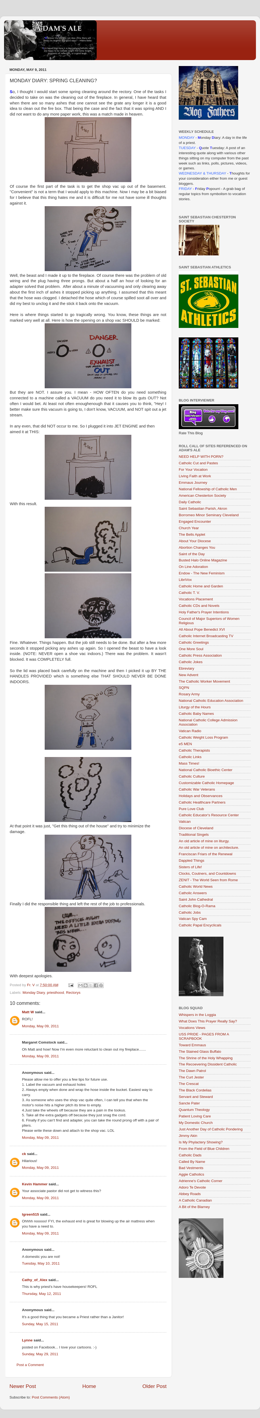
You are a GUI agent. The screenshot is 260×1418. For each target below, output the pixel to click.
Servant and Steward (196, 1097)
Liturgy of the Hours (195, 707)
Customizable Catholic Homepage (206, 783)
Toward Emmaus (192, 1045)
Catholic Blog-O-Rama (197, 906)
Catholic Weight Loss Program (203, 737)
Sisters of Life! (190, 867)
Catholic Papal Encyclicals (200, 925)
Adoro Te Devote (192, 1187)
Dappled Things (191, 860)
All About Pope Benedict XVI (202, 629)
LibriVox (185, 580)
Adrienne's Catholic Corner (200, 1181)
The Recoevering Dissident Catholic (208, 1064)
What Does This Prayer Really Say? (208, 1021)
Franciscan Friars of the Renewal (205, 854)
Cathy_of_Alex (34, 1280)
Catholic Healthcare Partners (202, 802)
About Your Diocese (195, 541)
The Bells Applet (192, 534)
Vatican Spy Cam (193, 919)
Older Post (154, 1386)
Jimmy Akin (188, 1136)
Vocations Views (192, 1028)
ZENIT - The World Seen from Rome (208, 880)
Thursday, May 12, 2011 (41, 1294)
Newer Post (22, 1386)
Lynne (27, 1340)
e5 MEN (185, 744)
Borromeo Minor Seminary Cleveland (209, 515)
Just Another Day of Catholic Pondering (211, 1129)
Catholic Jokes (191, 662)
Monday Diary (33, 993)
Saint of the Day (192, 554)
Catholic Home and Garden (201, 586)
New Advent (188, 675)
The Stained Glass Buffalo (200, 1051)
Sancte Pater (189, 1103)
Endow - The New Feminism (202, 573)
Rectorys (73, 993)
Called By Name (192, 1162)
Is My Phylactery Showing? (201, 1142)
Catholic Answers (193, 893)
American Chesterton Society (202, 495)
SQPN (184, 688)
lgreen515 (30, 1214)
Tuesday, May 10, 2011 (41, 1263)
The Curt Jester (191, 1077)
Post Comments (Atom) (51, 1397)
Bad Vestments (191, 1168)
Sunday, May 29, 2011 (40, 1354)
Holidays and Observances (200, 796)
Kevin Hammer (35, 1184)
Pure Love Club (191, 809)
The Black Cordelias (195, 1090)
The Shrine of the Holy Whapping (206, 1058)
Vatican (185, 822)
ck (24, 1154)
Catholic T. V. (189, 593)
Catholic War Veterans (197, 789)
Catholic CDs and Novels (199, 606)
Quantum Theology (194, 1110)
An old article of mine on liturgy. (204, 841)
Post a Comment (30, 1365)
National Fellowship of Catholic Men (208, 489)
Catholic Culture (192, 776)
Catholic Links (190, 757)
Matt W (28, 1012)
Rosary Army (189, 694)
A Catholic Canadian (195, 1200)
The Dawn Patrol (192, 1071)
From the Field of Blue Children (204, 1149)
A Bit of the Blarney (194, 1207)
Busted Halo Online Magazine (203, 560)
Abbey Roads (190, 1194)
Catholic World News (196, 886)
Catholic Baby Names (196, 714)
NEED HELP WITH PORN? (201, 457)
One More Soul (191, 649)
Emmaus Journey (193, 483)
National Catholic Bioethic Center (205, 770)
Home (89, 1386)
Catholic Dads (190, 1155)
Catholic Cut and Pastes (198, 463)
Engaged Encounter (195, 521)
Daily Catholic (190, 502)
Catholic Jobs (190, 912)
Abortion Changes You (197, 547)
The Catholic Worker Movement (204, 681)
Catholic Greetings (194, 642)
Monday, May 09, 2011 (40, 1026)
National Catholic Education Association (211, 701)
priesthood (55, 993)
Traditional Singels (194, 835)
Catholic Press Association (200, 655)
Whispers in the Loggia (197, 1015)
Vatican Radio (190, 731)
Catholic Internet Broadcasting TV (206, 636)
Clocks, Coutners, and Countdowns (207, 873)
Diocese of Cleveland (196, 828)
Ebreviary (186, 668)
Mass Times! (189, 763)
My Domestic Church (196, 1123)
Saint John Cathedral (196, 899)
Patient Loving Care (195, 1116)
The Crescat (189, 1084)
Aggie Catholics (191, 1174)
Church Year (189, 528)
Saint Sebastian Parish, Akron (203, 508)
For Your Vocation (193, 470)
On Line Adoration (193, 567)
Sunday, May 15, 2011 (40, 1324)
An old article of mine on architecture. (209, 847)
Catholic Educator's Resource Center (209, 815)
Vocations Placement (196, 599)
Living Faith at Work (195, 476)
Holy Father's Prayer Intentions (204, 612)
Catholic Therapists (194, 750)
